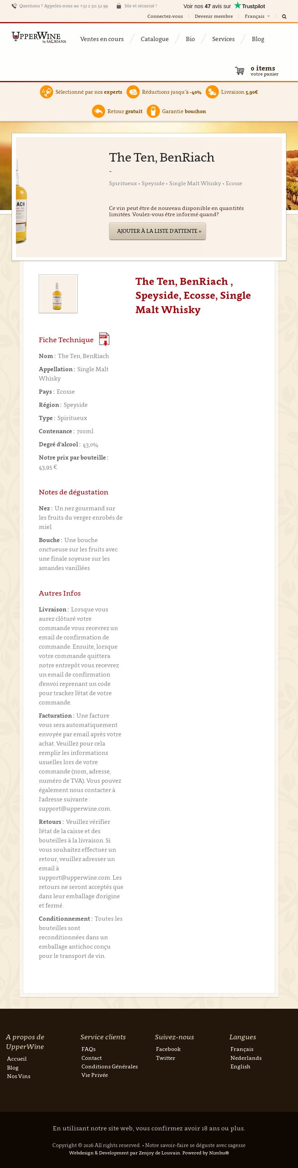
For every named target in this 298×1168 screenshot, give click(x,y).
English (240, 1066)
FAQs (88, 1049)
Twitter (165, 1057)
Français (258, 16)
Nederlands (246, 1057)
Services (223, 38)
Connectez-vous (165, 16)
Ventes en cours (102, 38)
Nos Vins (18, 1076)
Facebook (168, 1049)
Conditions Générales (109, 1066)
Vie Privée (94, 1075)
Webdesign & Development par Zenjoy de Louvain (124, 1153)
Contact (91, 1057)
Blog (258, 38)
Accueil (17, 1058)
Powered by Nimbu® (205, 1153)
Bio (190, 38)
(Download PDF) (104, 339)
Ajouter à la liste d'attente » (159, 231)
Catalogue (155, 38)
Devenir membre (214, 16)
